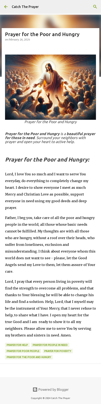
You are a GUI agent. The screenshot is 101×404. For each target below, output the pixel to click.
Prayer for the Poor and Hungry (29, 357)
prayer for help (17, 345)
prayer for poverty (57, 351)
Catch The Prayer (25, 7)
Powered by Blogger (51, 389)
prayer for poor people (23, 351)
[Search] (95, 7)
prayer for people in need (50, 345)
